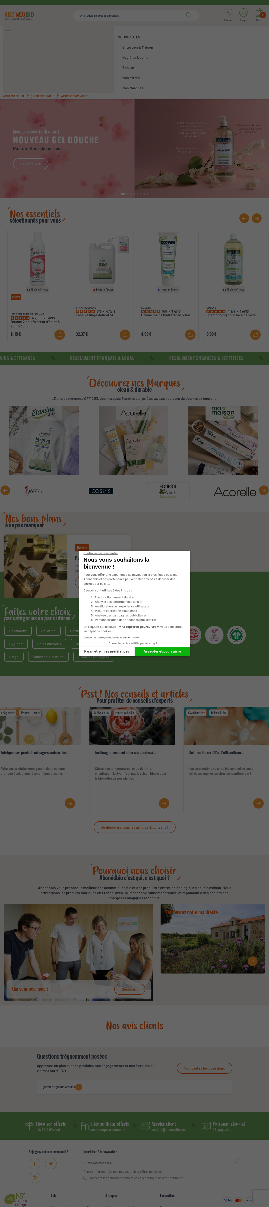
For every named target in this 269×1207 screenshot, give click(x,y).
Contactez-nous (62, 1186)
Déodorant (18, 581)
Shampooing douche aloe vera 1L (233, 265)
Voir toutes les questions (204, 1018)
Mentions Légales (63, 1165)
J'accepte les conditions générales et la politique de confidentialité (136, 1128)
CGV (122, 1202)
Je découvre (30, 114)
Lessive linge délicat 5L (95, 265)
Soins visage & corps (93, 594)
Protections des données (193, 1202)
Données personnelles (67, 1179)
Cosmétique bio (196, 663)
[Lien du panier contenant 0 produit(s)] (259, 15)
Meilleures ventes (173, 1172)
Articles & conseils (75, 46)
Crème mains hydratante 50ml (165, 265)
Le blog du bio (101, 663)
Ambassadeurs (13, 46)
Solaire (102, 581)
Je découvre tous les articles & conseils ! (134, 777)
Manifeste (112, 1165)
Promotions (168, 1158)
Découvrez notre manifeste (192, 863)
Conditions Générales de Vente (73, 1158)
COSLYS (146, 258)
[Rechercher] (136, 15)
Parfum (76, 581)
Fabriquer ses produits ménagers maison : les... (35, 703)
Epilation (48, 581)
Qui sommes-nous (42, 46)
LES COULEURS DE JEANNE (27, 264)
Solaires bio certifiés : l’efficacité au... (216, 703)
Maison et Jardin (30, 663)
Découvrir (130, 939)
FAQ (53, 1172)
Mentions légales (141, 1202)
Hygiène (16, 594)
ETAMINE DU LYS (86, 258)
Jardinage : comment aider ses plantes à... (125, 703)
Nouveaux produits (173, 1165)
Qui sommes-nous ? (119, 1158)
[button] (123, 144)
